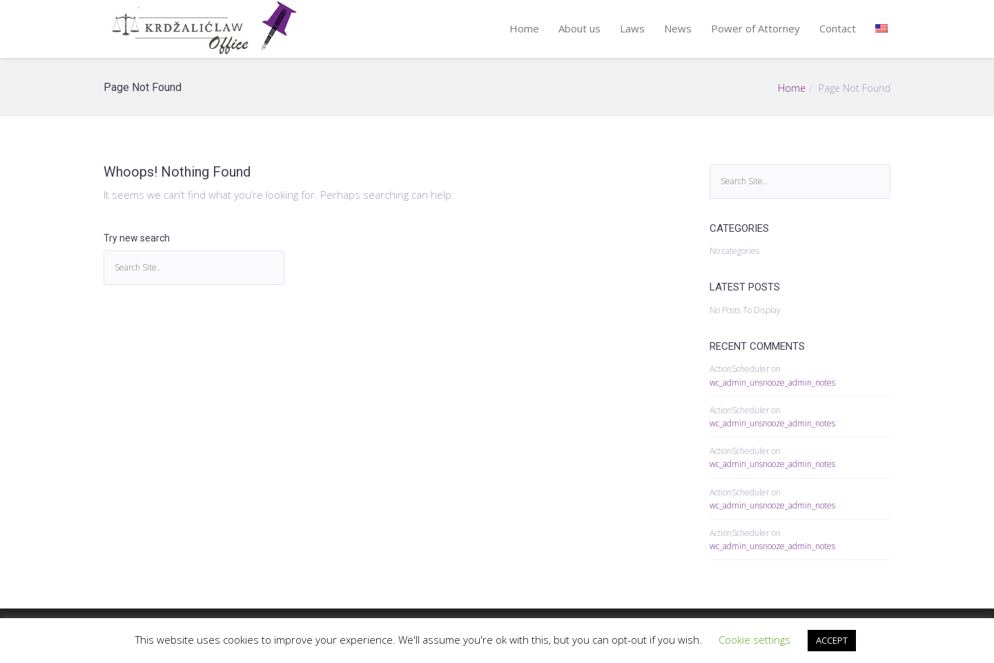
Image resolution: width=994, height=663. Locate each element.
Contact (837, 28)
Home (524, 28)
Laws (632, 28)
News (678, 28)
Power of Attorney (755, 28)
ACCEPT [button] (832, 640)
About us (579, 28)
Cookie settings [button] (754, 639)
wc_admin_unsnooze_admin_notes (772, 382)
